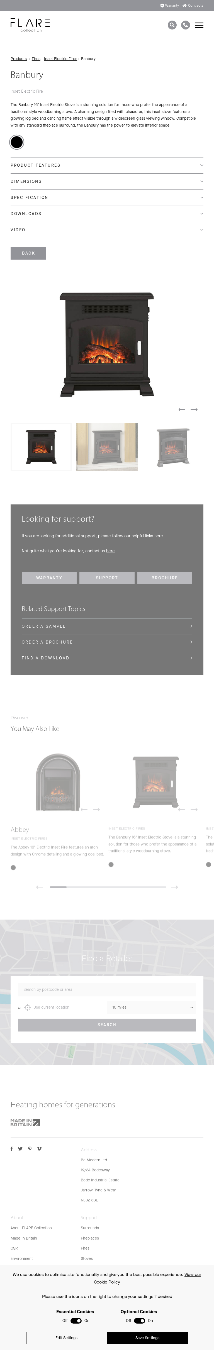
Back (28, 253)
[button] (182, 410)
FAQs (85, 1268)
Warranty (169, 5)
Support (107, 578)
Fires (36, 58)
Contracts (193, 5)
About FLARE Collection (31, 1228)
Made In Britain (24, 1238)
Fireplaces (90, 1238)
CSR (14, 1248)
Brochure (165, 578)
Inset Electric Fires (60, 58)
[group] (107, 345)
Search (107, 1030)
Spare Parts (91, 1289)
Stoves (87, 1258)
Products (19, 58)
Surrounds (90, 1228)
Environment (22, 1258)
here (110, 551)
